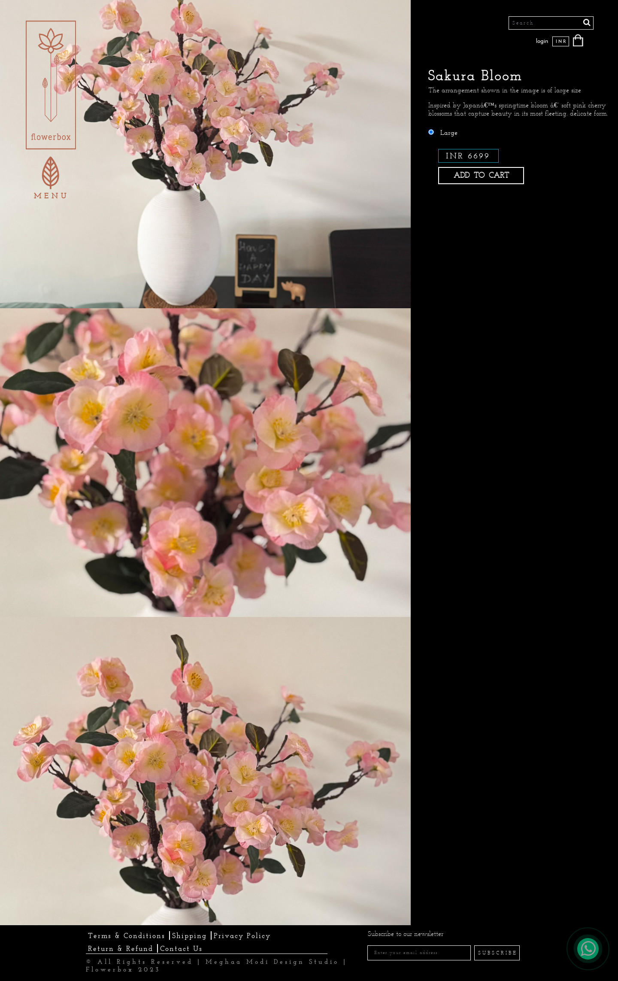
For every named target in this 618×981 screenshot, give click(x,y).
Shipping (189, 935)
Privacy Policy (242, 935)
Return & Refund (120, 948)
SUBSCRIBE (498, 953)
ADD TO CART (481, 175)
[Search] (551, 23)
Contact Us (181, 948)
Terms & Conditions (126, 935)
